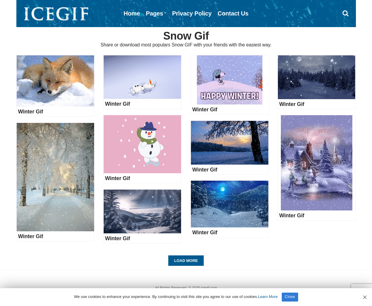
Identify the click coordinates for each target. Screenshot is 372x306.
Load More (186, 260)
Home (132, 13)
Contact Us (233, 13)
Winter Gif (30, 112)
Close (290, 296)
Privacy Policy (192, 13)
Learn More (268, 296)
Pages (154, 13)
